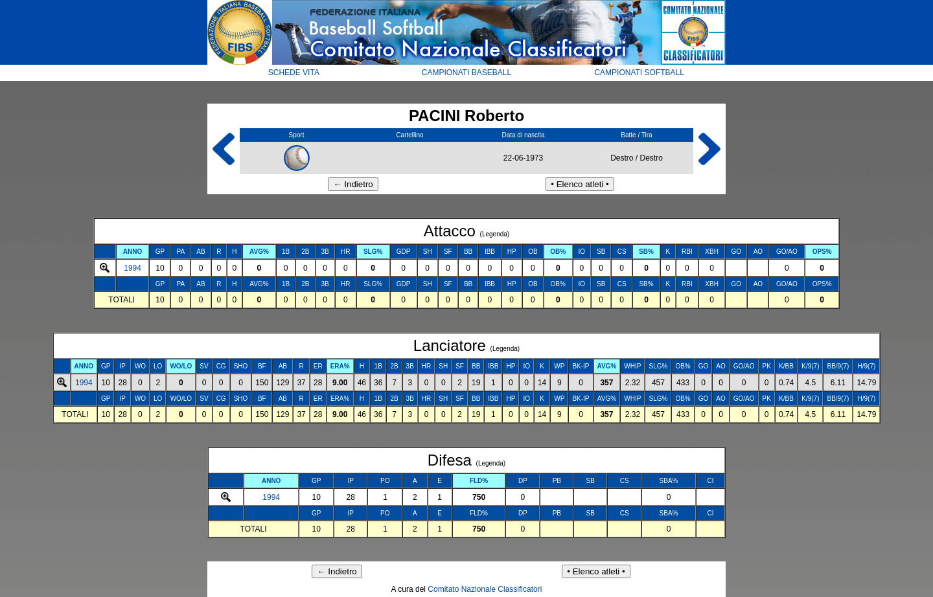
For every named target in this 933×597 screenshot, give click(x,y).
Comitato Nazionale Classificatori (485, 589)
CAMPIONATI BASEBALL (467, 72)
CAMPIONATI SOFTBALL (639, 72)
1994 (132, 268)
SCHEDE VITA (293, 72)
